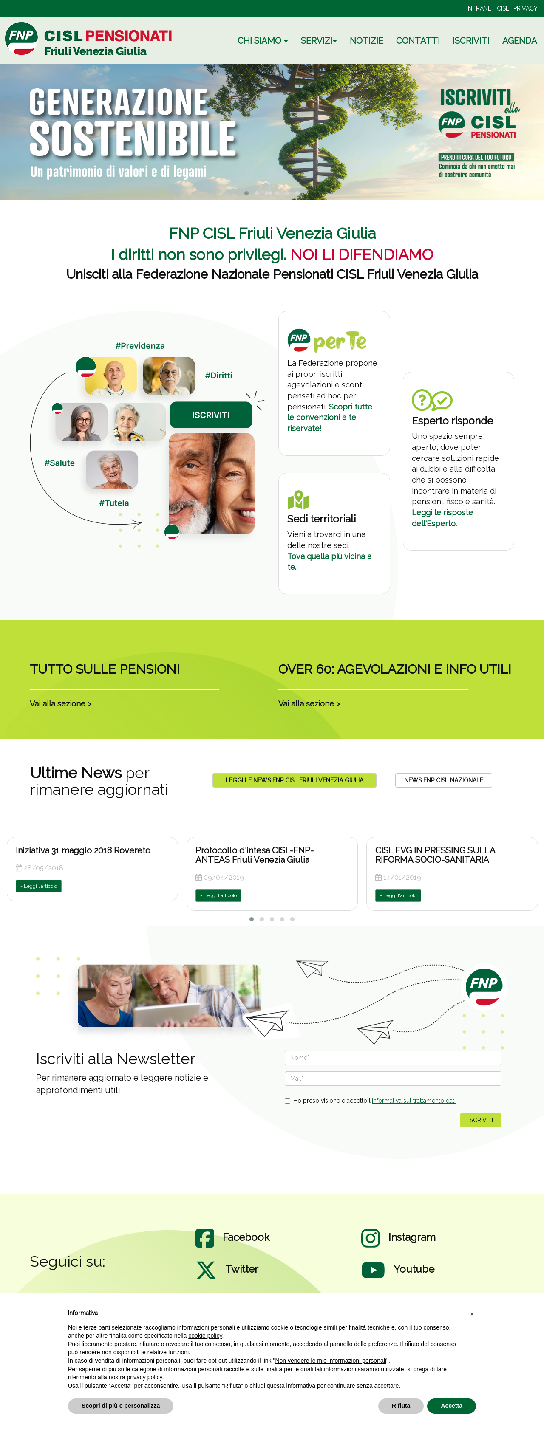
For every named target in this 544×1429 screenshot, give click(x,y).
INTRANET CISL (488, 8)
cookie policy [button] (205, 1335)
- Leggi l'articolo (38, 886)
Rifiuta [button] (401, 1405)
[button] (472, 1313)
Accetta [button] (451, 1405)
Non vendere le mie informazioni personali (330, 1360)
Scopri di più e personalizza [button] (121, 1405)
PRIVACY (525, 8)
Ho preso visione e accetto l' (370, 1100)
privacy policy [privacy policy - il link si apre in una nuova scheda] (144, 1377)
